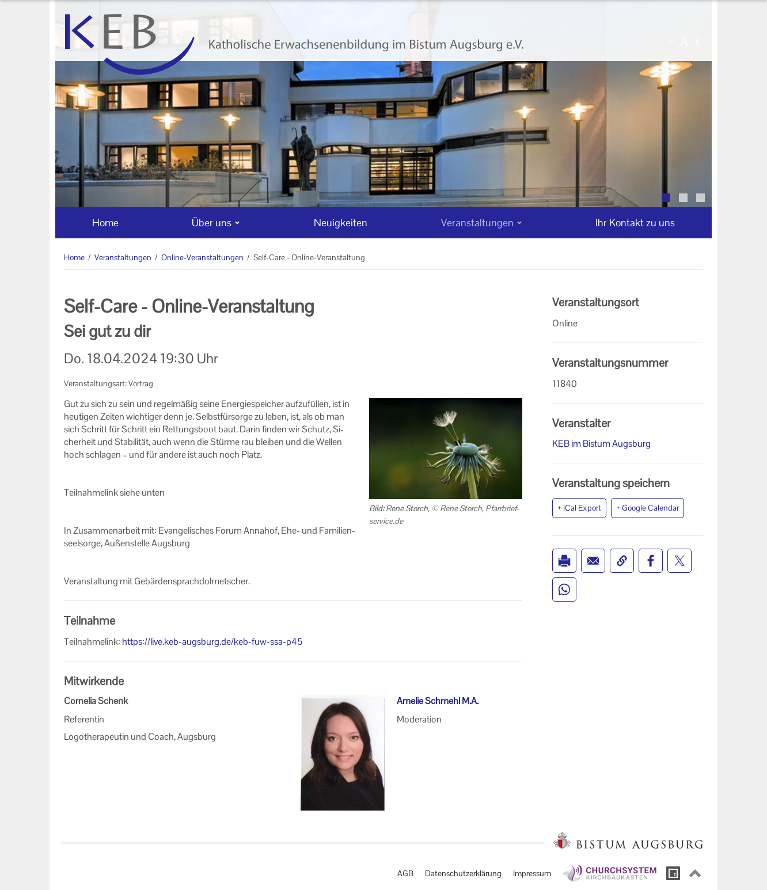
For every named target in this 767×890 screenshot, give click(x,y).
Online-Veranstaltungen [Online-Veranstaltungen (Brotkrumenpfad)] (202, 257)
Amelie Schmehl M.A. (438, 701)
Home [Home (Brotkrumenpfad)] (74, 257)
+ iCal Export (579, 508)
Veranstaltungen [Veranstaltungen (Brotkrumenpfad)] (122, 257)
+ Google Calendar (647, 508)
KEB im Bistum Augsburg (601, 444)
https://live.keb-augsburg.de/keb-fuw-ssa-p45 (212, 642)
